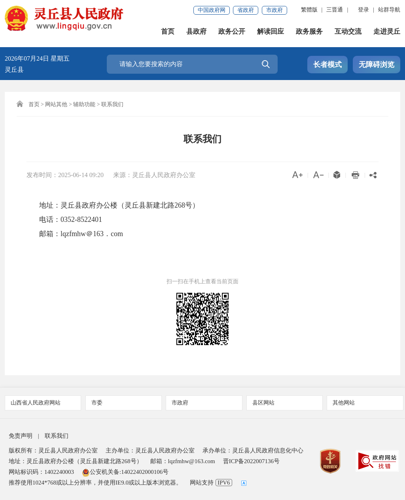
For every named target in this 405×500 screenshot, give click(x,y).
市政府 (274, 10)
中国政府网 (211, 10)
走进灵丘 (386, 31)
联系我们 (112, 104)
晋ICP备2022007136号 (251, 461)
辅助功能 (84, 104)
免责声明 (20, 436)
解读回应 (270, 31)
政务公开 (231, 31)
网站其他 (56, 104)
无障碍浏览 (376, 65)
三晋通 (334, 10)
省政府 (245, 10)
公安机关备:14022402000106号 (125, 472)
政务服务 (309, 31)
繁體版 (309, 10)
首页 (167, 31)
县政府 (196, 31)
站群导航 (389, 10)
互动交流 (348, 31)
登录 (363, 10)
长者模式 (327, 65)
